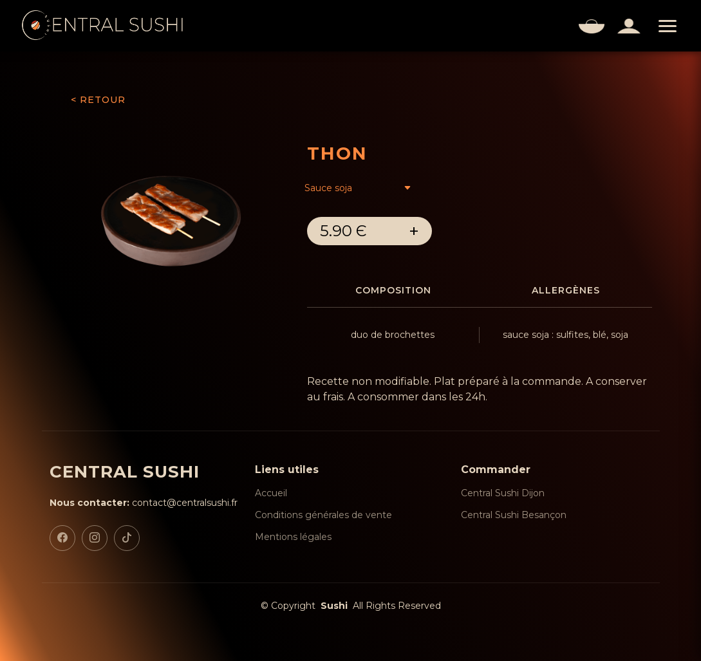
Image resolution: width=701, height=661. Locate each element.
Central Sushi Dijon (503, 493)
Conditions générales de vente (323, 514)
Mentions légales (293, 536)
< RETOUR (98, 100)
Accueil (271, 493)
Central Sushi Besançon (513, 514)
